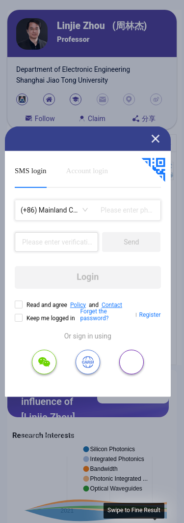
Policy (78, 304)
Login (88, 277)
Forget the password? (94, 315)
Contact (112, 304)
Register (150, 314)
